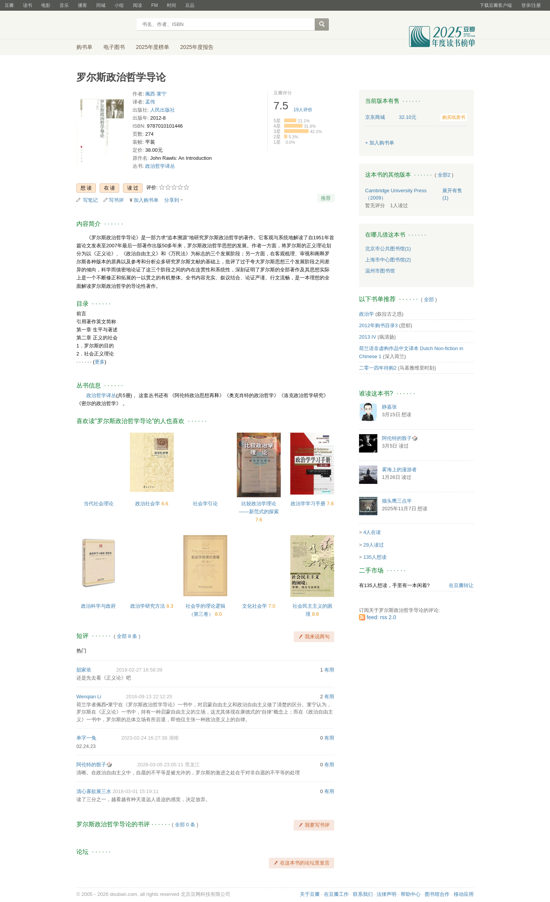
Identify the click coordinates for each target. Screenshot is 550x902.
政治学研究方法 (148, 606)
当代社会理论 (98, 503)
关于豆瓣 (310, 894)
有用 (329, 670)
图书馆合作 (437, 894)
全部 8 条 (127, 636)
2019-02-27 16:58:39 (139, 670)
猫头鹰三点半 (397, 501)
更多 (100, 362)
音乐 (64, 5)
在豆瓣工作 (336, 894)
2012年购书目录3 (378, 325)
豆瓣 (9, 5)
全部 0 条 (185, 824)
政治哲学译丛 (160, 166)
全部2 (444, 175)
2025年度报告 (197, 47)
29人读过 (373, 545)
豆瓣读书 (104, 25)
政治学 (366, 314)
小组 (119, 5)
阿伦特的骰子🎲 (94, 764)
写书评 (116, 200)
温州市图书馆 (380, 271)
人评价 (303, 109)
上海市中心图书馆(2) (388, 260)
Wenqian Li (88, 696)
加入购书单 (146, 200)
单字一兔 (86, 738)
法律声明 (386, 894)
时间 (171, 5)
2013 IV (367, 337)
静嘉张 (389, 407)
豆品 (189, 5)
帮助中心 (411, 894)
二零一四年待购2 (377, 368)
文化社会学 (255, 606)
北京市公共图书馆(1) (388, 248)
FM (154, 5)
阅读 (137, 5)
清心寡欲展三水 (93, 791)
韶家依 (83, 670)
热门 (81, 651)
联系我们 (363, 894)
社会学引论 (205, 503)
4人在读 (372, 532)
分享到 (171, 200)
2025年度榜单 (152, 47)
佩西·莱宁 (156, 94)
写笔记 (90, 200)
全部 (429, 299)
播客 (82, 5)
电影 (45, 5)
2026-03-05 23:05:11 (160, 764)
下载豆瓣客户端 (496, 5)
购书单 (84, 47)
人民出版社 (162, 110)
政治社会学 (148, 503)
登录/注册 (531, 5)
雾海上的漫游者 (399, 469)
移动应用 (464, 894)
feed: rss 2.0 (381, 617)
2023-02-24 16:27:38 (144, 738)
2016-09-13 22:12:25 (149, 696)
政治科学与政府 (98, 606)
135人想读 (375, 557)
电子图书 (114, 47)
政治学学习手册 (309, 503)
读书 (27, 5)
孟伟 (150, 102)
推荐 (326, 198)
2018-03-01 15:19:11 (136, 791)
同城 (100, 5)
